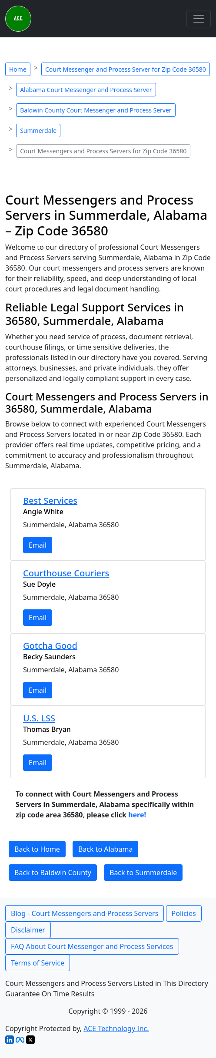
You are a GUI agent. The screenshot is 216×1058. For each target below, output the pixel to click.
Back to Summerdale (143, 872)
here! (137, 815)
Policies (184, 913)
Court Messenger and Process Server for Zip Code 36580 (125, 69)
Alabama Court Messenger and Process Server (86, 90)
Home (18, 69)
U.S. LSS (39, 718)
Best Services (50, 500)
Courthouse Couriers (66, 573)
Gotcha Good (50, 645)
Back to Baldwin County (52, 872)
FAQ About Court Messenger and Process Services (92, 946)
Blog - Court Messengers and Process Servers (84, 913)
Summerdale (38, 130)
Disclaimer (28, 930)
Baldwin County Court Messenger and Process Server (96, 110)
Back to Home (37, 849)
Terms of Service (37, 963)
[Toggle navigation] (198, 18)
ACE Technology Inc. (116, 1028)
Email (38, 545)
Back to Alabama (105, 849)
